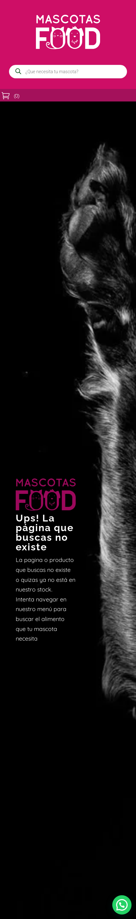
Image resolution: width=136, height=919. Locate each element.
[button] (122, 905)
